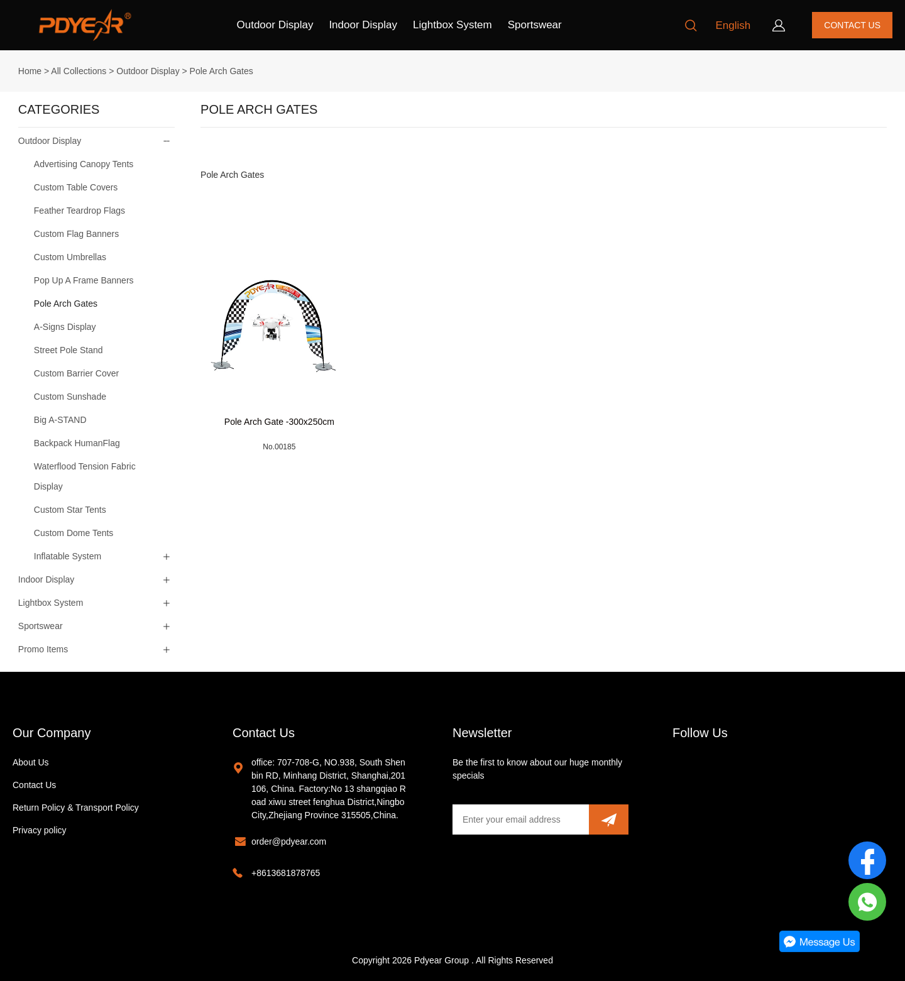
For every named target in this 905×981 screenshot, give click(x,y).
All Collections (78, 71)
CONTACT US (852, 25)
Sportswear (535, 25)
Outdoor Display (275, 25)
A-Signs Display (65, 327)
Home (29, 71)
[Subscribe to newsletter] (608, 819)
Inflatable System (67, 556)
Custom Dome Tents (74, 533)
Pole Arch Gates (221, 71)
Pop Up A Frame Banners (84, 280)
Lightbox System (452, 25)
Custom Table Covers (76, 187)
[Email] (520, 819)
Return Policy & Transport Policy (76, 808)
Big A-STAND (60, 420)
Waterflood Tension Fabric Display (85, 476)
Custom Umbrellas (70, 257)
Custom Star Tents (70, 510)
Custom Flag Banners (76, 234)
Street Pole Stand (68, 350)
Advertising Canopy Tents (84, 164)
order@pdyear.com (288, 841)
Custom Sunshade (70, 397)
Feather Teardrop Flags (79, 211)
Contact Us (34, 785)
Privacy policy (40, 830)
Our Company (52, 733)
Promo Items (43, 649)
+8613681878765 (285, 873)
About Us (31, 762)
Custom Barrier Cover (76, 373)
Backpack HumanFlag (77, 443)
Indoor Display (363, 25)
